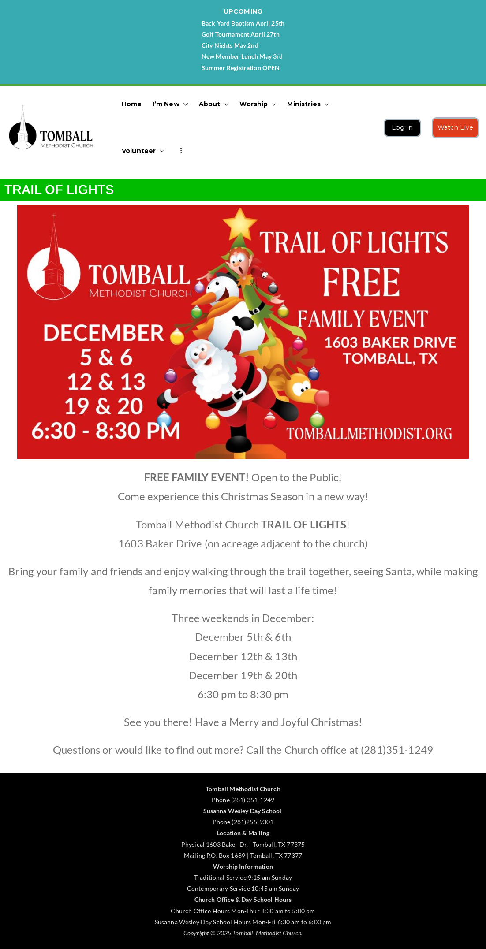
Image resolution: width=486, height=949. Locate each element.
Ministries (308, 104)
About (214, 104)
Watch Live (455, 127)
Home (132, 104)
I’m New (170, 104)
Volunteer (143, 150)
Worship (258, 104)
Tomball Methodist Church (266, 933)
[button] (183, 104)
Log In (402, 127)
